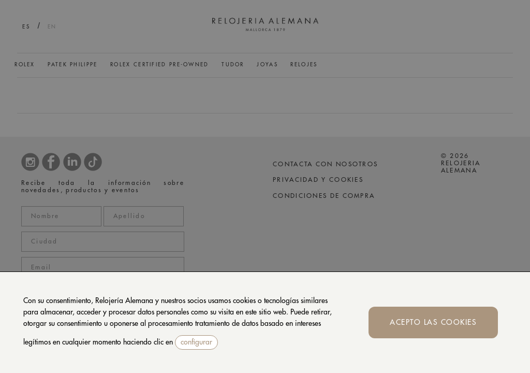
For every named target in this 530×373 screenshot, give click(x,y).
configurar (196, 342)
